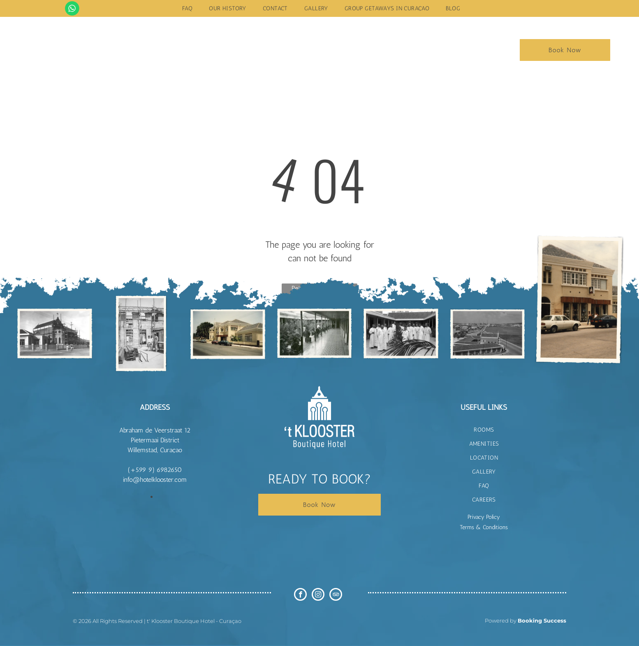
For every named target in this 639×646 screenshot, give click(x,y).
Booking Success (542, 620)
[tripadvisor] (335, 595)
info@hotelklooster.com (155, 479)
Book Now (565, 50)
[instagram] (318, 595)
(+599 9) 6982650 (155, 470)
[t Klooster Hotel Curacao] (54, 333)
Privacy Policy (484, 517)
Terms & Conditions (484, 527)
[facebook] (300, 595)
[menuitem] (187, 8)
